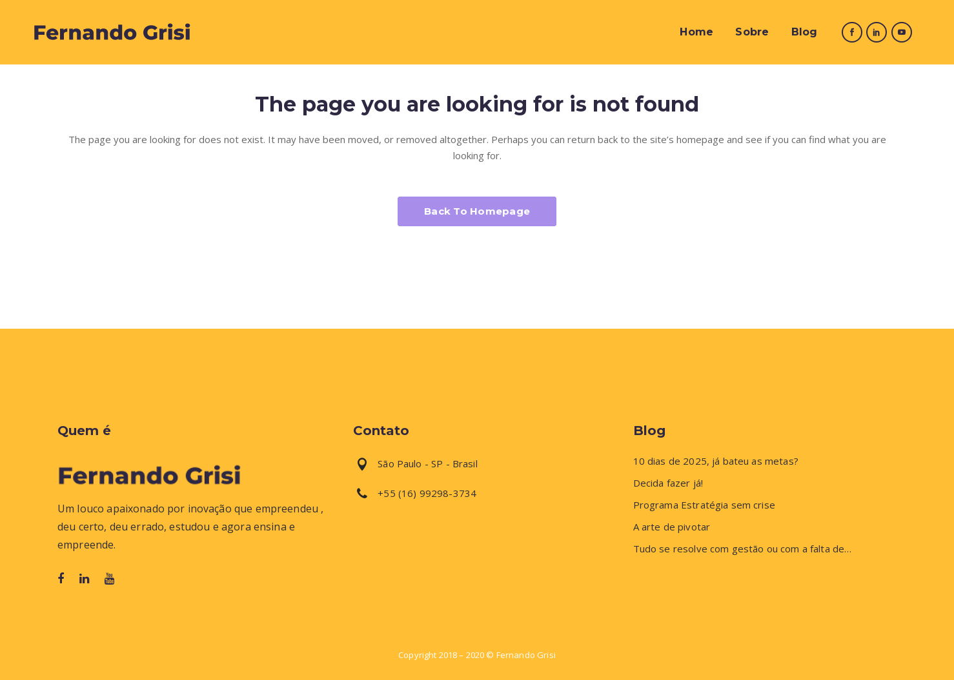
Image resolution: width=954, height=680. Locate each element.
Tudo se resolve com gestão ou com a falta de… (742, 548)
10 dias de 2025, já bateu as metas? (715, 461)
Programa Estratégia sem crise (704, 505)
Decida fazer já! (668, 483)
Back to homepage (477, 211)
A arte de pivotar (672, 526)
